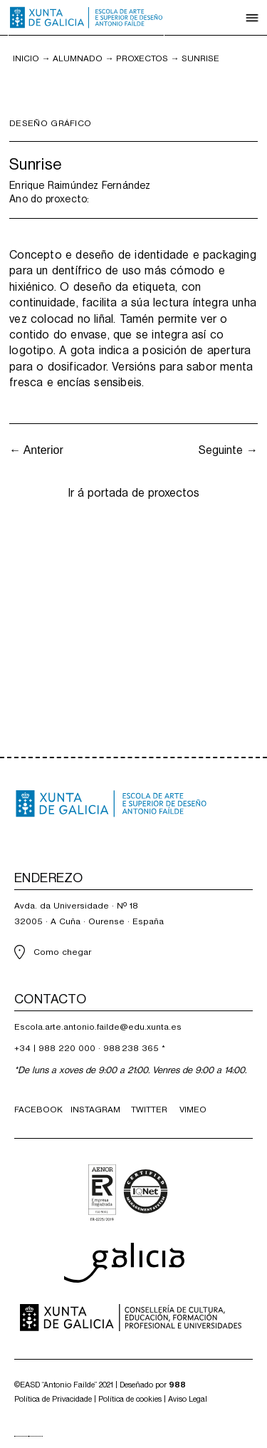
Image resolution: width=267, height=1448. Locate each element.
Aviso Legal (187, 1399)
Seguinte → (228, 450)
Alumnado (78, 58)
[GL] (21, 1436)
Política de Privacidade (53, 1399)
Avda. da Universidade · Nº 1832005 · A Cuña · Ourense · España (89, 913)
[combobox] (21, 1436)
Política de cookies (130, 1399)
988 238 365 (131, 1048)
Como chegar (62, 952)
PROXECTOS (142, 58)
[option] (35, 1436)
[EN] (35, 1436)
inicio (26, 58)
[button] (252, 18)
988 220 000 (66, 1048)
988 (177, 1385)
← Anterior (36, 450)
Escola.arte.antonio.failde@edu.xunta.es (98, 1027)
